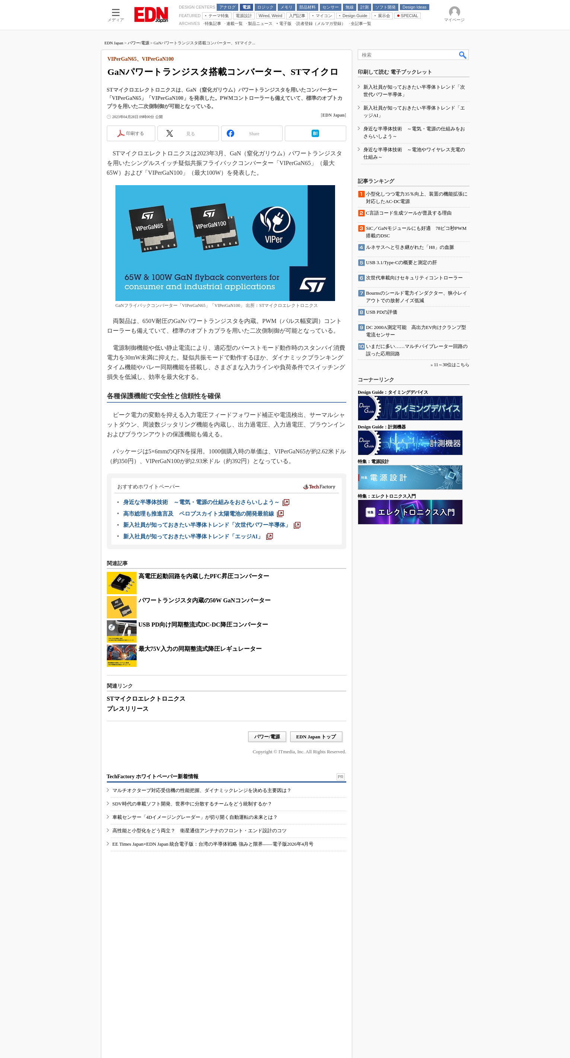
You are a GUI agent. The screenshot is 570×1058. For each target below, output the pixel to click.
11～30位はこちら (451, 364)
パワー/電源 (138, 43)
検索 (463, 55)
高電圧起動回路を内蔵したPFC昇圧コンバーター (203, 576)
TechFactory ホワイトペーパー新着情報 (152, 776)
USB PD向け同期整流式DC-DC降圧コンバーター (203, 624)
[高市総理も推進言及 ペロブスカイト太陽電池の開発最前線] (203, 514)
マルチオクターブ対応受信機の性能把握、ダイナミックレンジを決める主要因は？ (202, 790)
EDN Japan (114, 43)
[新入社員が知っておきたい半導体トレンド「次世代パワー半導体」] (211, 525)
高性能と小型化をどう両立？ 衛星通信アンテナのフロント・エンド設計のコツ (199, 830)
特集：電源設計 (373, 461)
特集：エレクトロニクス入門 (387, 496)
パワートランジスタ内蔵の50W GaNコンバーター (204, 600)
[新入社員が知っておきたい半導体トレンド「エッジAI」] (198, 536)
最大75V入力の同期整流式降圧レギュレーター (200, 649)
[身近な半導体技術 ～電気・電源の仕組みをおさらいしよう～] (206, 502)
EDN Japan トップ (316, 736)
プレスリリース (128, 709)
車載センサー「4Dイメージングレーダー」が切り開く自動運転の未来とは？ (195, 817)
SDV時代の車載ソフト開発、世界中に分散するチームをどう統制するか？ (192, 804)
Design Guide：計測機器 (382, 427)
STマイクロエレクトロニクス (146, 699)
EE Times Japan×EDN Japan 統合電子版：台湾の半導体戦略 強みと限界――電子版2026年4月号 (213, 844)
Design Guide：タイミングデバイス (393, 392)
